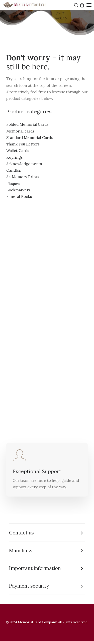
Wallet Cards (17, 150)
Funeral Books (19, 196)
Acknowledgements (24, 163)
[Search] (75, 5)
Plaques (13, 183)
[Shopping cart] (81, 5)
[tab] (47, 532)
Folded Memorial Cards (27, 124)
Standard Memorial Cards (29, 137)
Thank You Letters (23, 144)
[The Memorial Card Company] (30, 4)
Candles (13, 170)
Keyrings (14, 157)
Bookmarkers (18, 190)
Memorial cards (20, 131)
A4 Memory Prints (22, 176)
